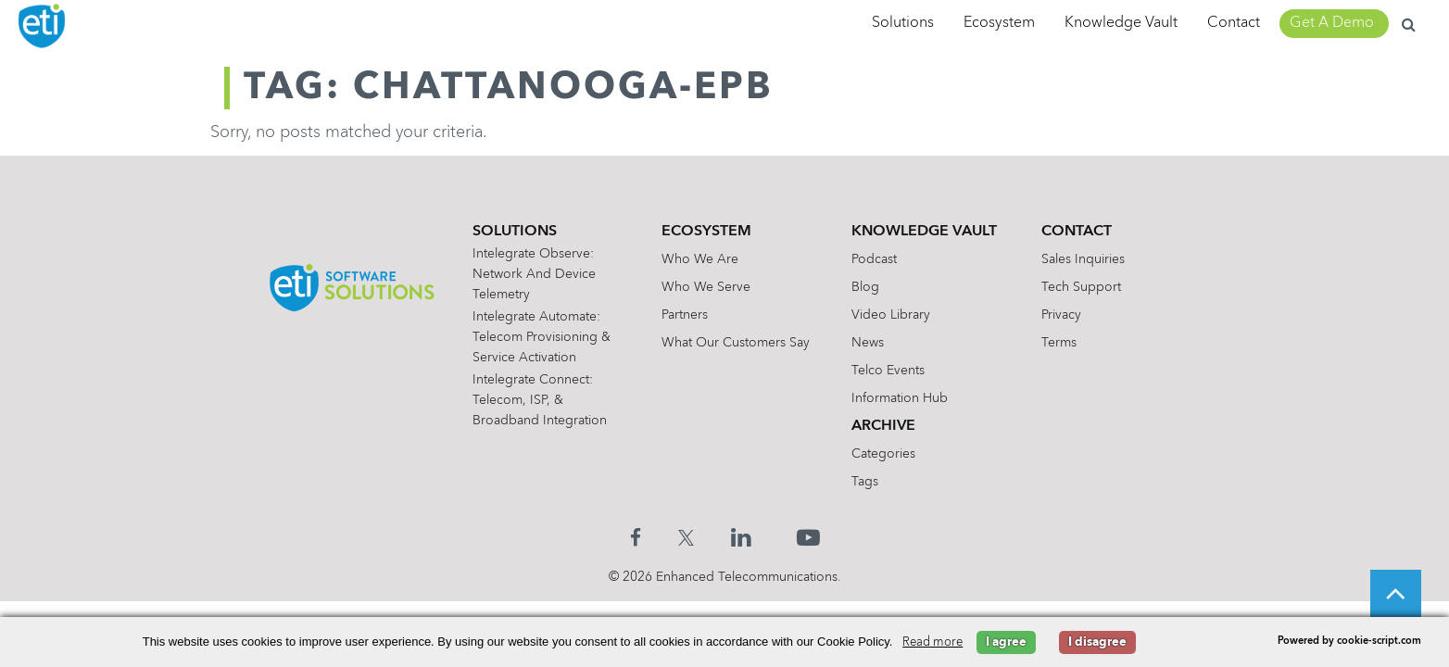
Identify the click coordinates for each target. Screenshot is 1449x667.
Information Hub (899, 398)
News (867, 342)
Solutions (903, 23)
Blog (865, 287)
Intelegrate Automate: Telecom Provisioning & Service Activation (541, 337)
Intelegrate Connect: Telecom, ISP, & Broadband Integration (539, 400)
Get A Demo (1332, 23)
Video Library (890, 314)
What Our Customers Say (736, 342)
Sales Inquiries (1083, 259)
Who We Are (700, 259)
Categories (883, 453)
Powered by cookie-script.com (1349, 641)
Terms (1059, 342)
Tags (864, 481)
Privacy (1061, 314)
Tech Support (1081, 287)
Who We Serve (706, 287)
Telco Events (888, 370)
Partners (685, 314)
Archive (883, 426)
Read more (932, 642)
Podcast (874, 259)
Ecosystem (999, 23)
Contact (1233, 23)
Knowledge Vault (1121, 23)
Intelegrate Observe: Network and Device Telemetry (534, 274)
